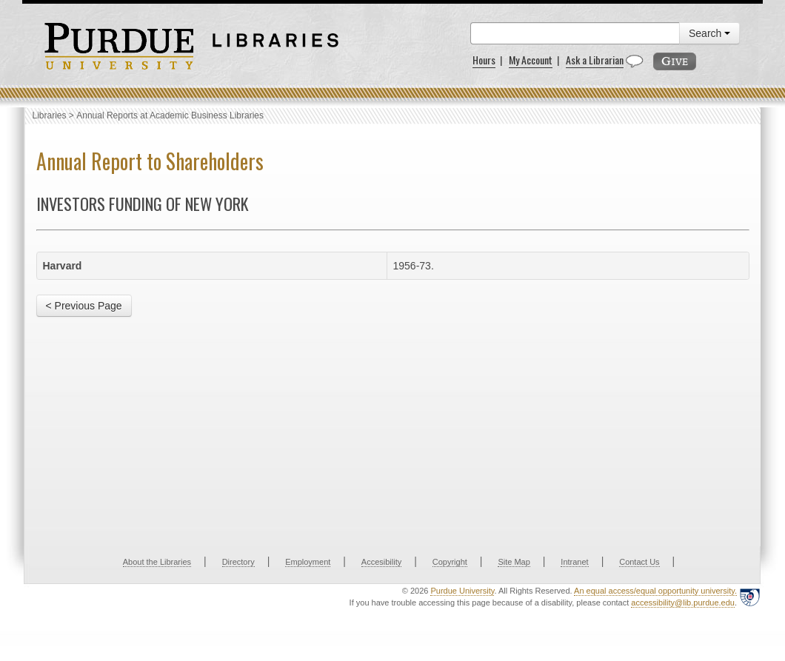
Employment (307, 561)
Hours (483, 59)
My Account (530, 59)
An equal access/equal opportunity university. (655, 590)
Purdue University (462, 590)
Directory (238, 561)
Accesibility (381, 561)
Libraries (50, 115)
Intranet (574, 561)
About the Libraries (157, 561)
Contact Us (639, 561)
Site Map (514, 561)
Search (709, 33)
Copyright (449, 561)
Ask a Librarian (595, 59)
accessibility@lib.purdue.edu (683, 602)
